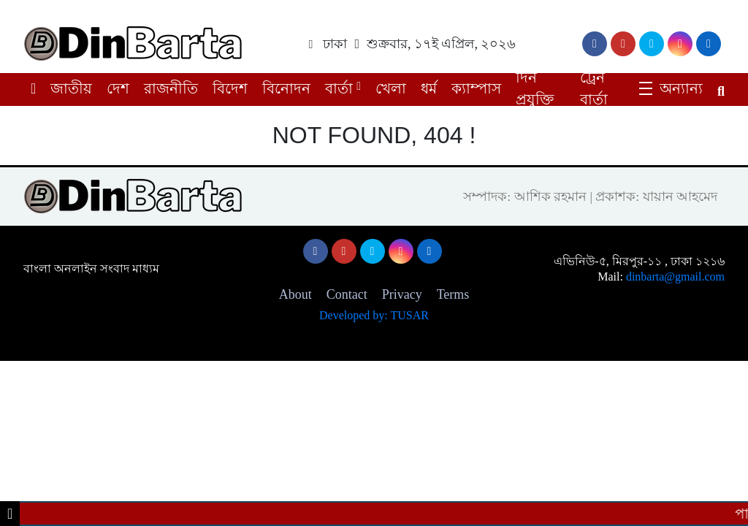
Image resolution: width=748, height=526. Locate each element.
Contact (347, 294)
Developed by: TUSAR (374, 315)
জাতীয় (71, 88)
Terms (453, 294)
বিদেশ (230, 88)
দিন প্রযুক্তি (535, 88)
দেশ (118, 88)
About (295, 294)
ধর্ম (429, 88)
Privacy (402, 294)
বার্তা (339, 88)
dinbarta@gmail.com (675, 276)
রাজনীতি (171, 88)
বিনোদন (286, 88)
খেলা (390, 88)
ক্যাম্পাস (476, 88)
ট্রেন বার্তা (594, 88)
